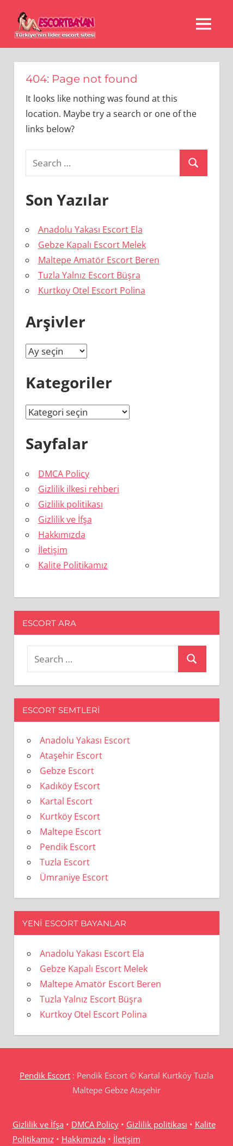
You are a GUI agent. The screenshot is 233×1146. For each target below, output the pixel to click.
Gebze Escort (67, 771)
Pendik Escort (68, 847)
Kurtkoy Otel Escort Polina (91, 290)
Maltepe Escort (70, 832)
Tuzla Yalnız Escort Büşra (89, 275)
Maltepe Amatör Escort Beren (99, 260)
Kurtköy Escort (70, 816)
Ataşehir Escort (71, 755)
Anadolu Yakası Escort (85, 740)
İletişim (53, 550)
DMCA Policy (63, 474)
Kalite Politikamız (73, 565)
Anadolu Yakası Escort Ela (90, 230)
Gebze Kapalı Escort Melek (92, 245)
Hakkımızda (61, 535)
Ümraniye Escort (74, 877)
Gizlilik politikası (70, 504)
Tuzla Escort (65, 862)
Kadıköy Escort (70, 786)
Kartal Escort (66, 801)
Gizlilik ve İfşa (65, 519)
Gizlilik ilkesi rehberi (78, 489)
